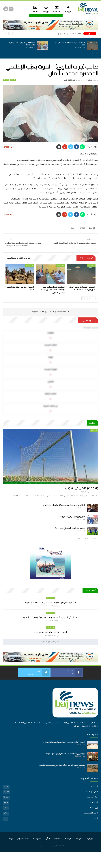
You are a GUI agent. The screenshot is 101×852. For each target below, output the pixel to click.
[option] (50, 47)
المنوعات (6, 79)
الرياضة (45, 9)
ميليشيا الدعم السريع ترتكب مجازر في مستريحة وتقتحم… (62, 765)
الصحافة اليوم (23, 838)
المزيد (34, 9)
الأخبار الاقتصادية (90, 813)
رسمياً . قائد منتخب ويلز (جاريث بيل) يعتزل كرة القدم (74, 243)
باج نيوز (54, 846)
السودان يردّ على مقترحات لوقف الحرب (50, 632)
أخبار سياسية (91, 265)
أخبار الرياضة (94, 430)
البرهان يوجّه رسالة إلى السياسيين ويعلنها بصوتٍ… (65, 753)
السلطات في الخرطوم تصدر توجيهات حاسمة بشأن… (21, 44)
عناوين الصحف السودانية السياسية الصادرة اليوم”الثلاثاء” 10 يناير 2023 (23, 244)
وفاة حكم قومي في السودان (81, 487)
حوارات (10, 838)
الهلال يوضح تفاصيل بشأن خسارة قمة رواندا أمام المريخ (64, 505)
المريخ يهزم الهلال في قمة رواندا (72, 516)
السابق (92, 298)
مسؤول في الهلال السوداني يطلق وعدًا (70, 528)
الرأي (96, 818)
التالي (84, 298)
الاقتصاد (57, 838)
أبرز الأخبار (94, 808)
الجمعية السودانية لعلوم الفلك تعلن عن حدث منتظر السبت (50, 602)
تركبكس (49, 312)
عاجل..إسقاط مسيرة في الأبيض (69, 33)
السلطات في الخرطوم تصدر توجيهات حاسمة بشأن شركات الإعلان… (50, 617)
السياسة (56, 9)
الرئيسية (67, 9)
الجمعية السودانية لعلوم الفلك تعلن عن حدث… (70, 44)
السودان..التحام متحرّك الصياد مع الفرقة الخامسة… (64, 742)
